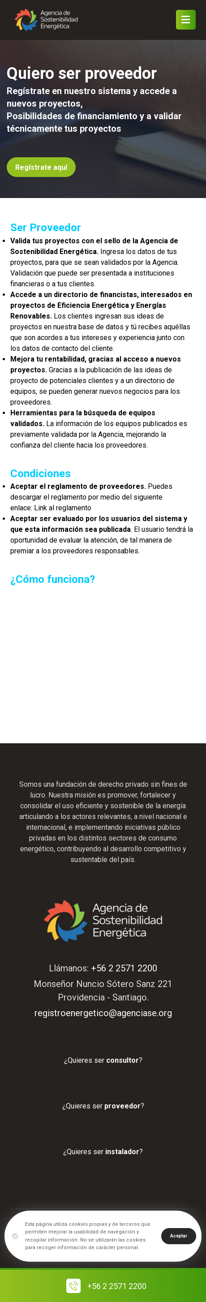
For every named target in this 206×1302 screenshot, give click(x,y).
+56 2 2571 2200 (124, 968)
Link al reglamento (62, 508)
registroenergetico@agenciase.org (103, 1013)
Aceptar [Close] (178, 1235)
